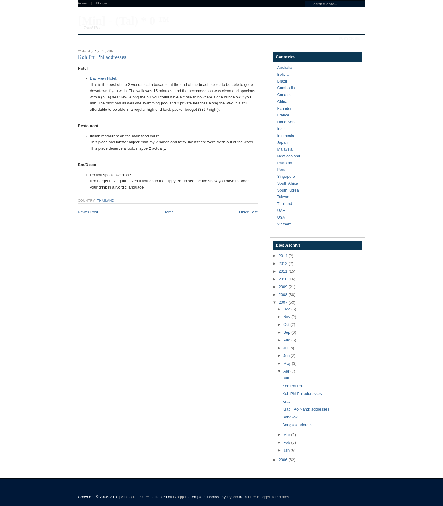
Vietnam (284, 224)
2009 (284, 287)
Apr (286, 371)
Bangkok (290, 417)
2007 (284, 302)
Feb (287, 442)
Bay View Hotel (103, 78)
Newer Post (88, 212)
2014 (284, 255)
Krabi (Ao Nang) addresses (305, 409)
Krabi (286, 401)
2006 (284, 460)
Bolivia (283, 74)
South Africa (287, 183)
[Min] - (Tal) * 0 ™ (124, 20)
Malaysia (285, 149)
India (281, 129)
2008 (284, 294)
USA (281, 217)
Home (82, 3)
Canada (284, 94)
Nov (287, 316)
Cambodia (286, 88)
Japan (282, 142)
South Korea (288, 190)
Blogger (101, 3)
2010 (284, 279)
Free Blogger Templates (268, 497)
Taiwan (283, 197)
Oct (286, 324)
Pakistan (284, 163)
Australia (285, 67)
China (282, 101)
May (287, 363)
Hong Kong (287, 122)
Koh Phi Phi (292, 386)
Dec (287, 309)
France (283, 115)
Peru (281, 169)
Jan (287, 450)
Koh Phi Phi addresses (302, 393)
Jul (286, 348)
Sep (287, 332)
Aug (287, 340)
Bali (285, 378)
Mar (287, 434)
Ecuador (284, 108)
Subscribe (349, 39)
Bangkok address (297, 425)
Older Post (248, 212)
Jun (287, 355)
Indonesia (285, 135)
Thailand (105, 200)
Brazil (282, 81)
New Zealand (288, 156)
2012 (284, 263)
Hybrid (233, 497)
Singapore (286, 176)
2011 (284, 271)
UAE (281, 210)
